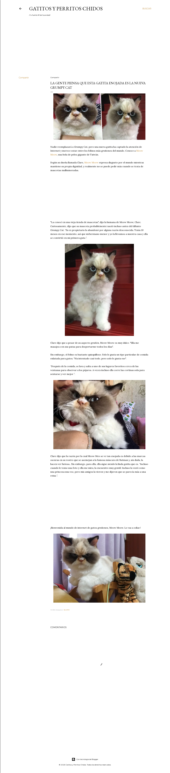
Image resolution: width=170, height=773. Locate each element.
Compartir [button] (24, 77)
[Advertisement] (85, 49)
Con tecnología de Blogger (85, 759)
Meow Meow (91, 162)
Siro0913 (66, 610)
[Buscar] (146, 8)
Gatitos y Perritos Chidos (66, 8)
